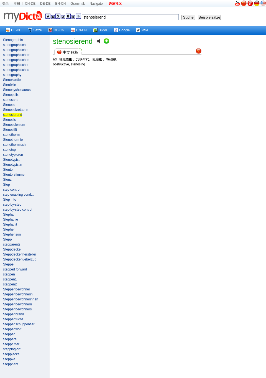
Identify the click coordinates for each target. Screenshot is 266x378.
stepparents (12, 244)
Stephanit (10, 224)
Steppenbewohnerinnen (20, 299)
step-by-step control (17, 209)
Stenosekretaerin (15, 110)
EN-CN (60, 4)
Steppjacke (11, 354)
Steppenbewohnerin (18, 294)
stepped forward (15, 269)
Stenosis (9, 120)
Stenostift (10, 130)
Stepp (7, 239)
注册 (17, 4)
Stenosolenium (14, 125)
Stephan (9, 214)
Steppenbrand (13, 314)
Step (6, 185)
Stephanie (10, 219)
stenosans (10, 100)
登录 (5, 4)
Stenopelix (11, 95)
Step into (9, 199)
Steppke (9, 359)
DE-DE (45, 4)
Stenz (7, 180)
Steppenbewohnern (17, 304)
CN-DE (30, 4)
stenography (12, 75)
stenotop (9, 150)
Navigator (96, 4)
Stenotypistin (12, 165)
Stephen (9, 229)
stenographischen (16, 60)
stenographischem (16, 55)
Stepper (9, 334)
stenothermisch (14, 145)
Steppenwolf (12, 329)
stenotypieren (13, 155)
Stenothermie (13, 140)
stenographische (15, 50)
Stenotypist (11, 160)
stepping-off (12, 349)
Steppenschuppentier (18, 324)
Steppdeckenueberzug (19, 259)
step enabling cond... (18, 194)
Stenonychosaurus (16, 90)
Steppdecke (12, 249)
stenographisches (16, 70)
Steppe (8, 264)
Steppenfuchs (13, 319)
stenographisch (14, 45)
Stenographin (13, 40)
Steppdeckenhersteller (19, 254)
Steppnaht (10, 364)
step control (11, 189)
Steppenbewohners (17, 309)
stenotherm (11, 135)
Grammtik (77, 4)
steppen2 (10, 284)
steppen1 (10, 279)
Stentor (8, 170)
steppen (9, 274)
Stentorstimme (13, 175)
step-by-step (12, 204)
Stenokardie (12, 80)
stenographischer (16, 65)
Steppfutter (11, 344)
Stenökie (9, 85)
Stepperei (10, 339)
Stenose (9, 105)
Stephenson (12, 234)
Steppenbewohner (16, 289)
